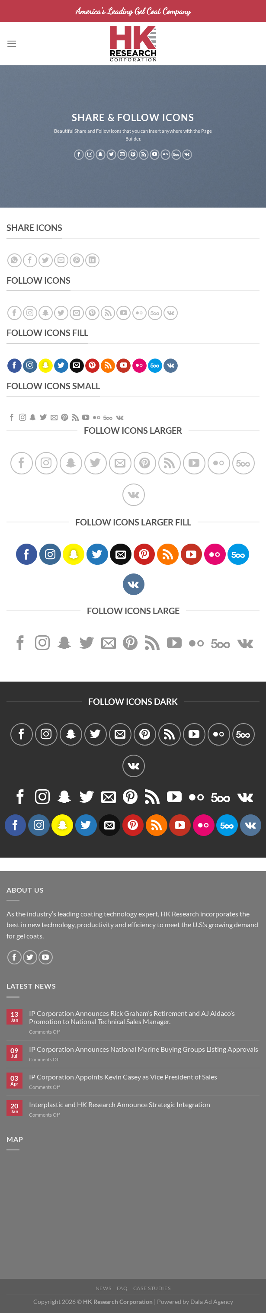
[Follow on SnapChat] (101, 155)
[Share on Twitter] (45, 260)
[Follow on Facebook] (79, 155)
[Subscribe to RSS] (144, 155)
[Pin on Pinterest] (77, 260)
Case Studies (151, 1288)
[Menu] (11, 43)
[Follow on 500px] (176, 155)
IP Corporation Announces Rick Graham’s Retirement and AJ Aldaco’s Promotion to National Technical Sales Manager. (132, 1017)
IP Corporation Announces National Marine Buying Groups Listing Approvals (143, 1049)
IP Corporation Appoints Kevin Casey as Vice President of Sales (123, 1077)
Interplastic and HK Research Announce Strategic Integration (119, 1104)
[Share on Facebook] (30, 260)
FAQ (122, 1288)
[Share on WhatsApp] (14, 260)
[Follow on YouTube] (155, 155)
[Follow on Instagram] (90, 155)
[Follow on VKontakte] (187, 155)
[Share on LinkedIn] (92, 260)
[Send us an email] (122, 155)
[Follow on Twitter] (111, 155)
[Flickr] (165, 155)
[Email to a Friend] (61, 260)
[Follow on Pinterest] (133, 155)
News (103, 1288)
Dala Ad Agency (211, 1301)
